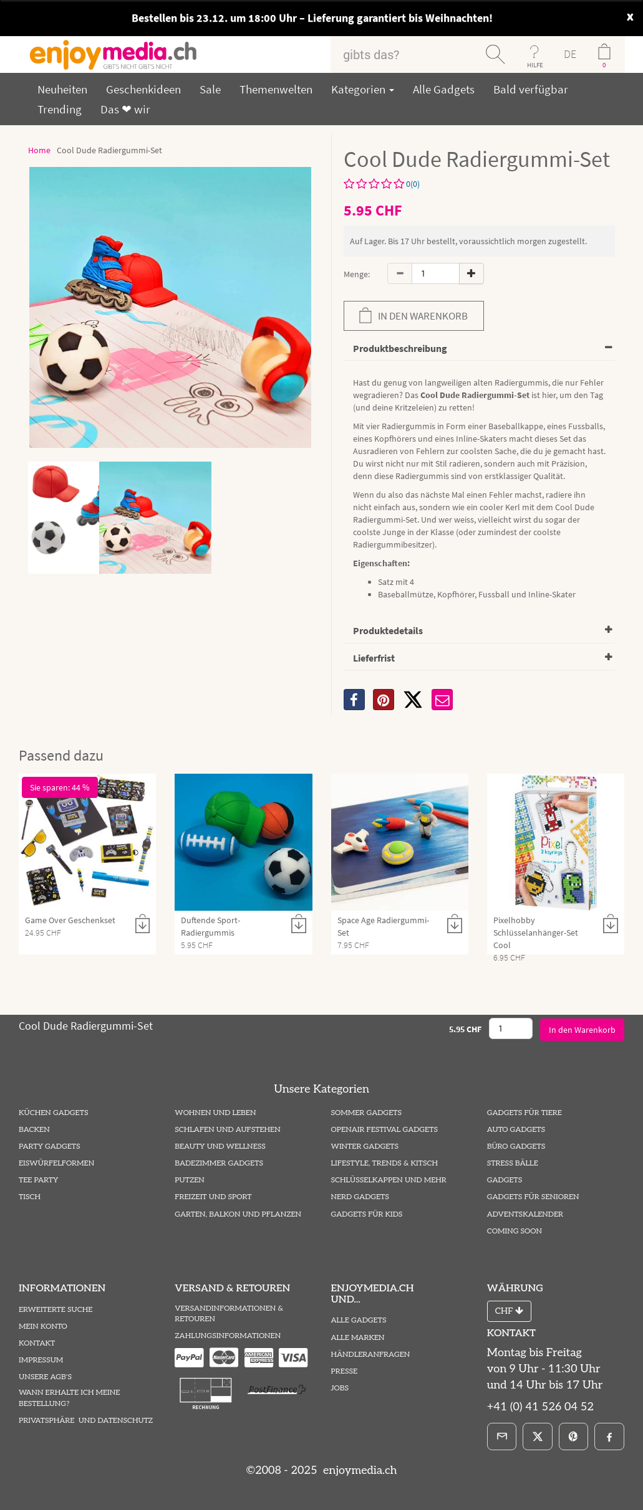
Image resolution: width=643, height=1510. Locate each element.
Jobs (340, 1388)
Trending (59, 109)
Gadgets (505, 1180)
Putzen (190, 1180)
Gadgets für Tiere (524, 1113)
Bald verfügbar (530, 89)
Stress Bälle (512, 1163)
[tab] (480, 349)
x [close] (630, 15)
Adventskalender (525, 1214)
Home (39, 150)
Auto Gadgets (516, 1129)
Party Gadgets (49, 1146)
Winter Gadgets (365, 1146)
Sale (210, 89)
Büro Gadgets (516, 1146)
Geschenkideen (143, 89)
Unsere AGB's (45, 1377)
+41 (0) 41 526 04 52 (540, 1406)
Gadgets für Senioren (533, 1197)
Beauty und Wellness (220, 1146)
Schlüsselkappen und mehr (389, 1180)
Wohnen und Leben (215, 1113)
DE (570, 54)
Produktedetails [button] (388, 630)
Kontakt (37, 1343)
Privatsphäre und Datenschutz (86, 1420)
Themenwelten (275, 89)
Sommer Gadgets (366, 1113)
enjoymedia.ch (358, 1470)
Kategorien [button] (362, 89)
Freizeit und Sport (213, 1197)
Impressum (41, 1360)
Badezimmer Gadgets (219, 1163)
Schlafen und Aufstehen (227, 1129)
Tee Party (38, 1180)
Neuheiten (62, 89)
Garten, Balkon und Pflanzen (238, 1214)
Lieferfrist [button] (374, 658)
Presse (344, 1371)
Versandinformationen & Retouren (229, 1314)
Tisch (30, 1197)
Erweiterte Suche (55, 1309)
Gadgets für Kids (367, 1214)
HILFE (535, 64)
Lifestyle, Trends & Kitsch (384, 1163)
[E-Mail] (502, 1436)
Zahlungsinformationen (228, 1336)
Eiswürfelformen (56, 1163)
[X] (412, 699)
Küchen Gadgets (53, 1113)
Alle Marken (358, 1337)
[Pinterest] (574, 1436)
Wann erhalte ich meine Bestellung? (69, 1398)
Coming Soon (514, 1231)
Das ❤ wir (125, 109)
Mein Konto (43, 1326)
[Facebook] (609, 1436)
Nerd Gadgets (360, 1197)
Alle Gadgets (444, 89)
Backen (34, 1129)
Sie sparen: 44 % (60, 787)
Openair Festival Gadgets (384, 1129)
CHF (509, 1311)
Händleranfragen (370, 1354)
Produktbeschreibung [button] (400, 348)
